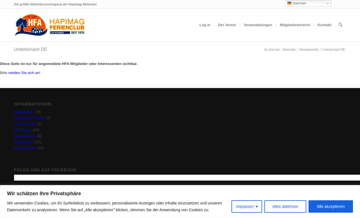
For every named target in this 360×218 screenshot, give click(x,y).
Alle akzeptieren (331, 206)
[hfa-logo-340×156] (49, 25)
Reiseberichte (25, 148)
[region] (180, 201)
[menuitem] (205, 25)
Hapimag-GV (24, 112)
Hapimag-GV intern (29, 118)
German (296, 3)
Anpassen (244, 206)
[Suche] (340, 25)
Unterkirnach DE (30, 49)
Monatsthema (25, 136)
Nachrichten (23, 142)
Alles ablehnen (285, 206)
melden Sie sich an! (24, 73)
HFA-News (23, 130)
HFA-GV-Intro (25, 124)
